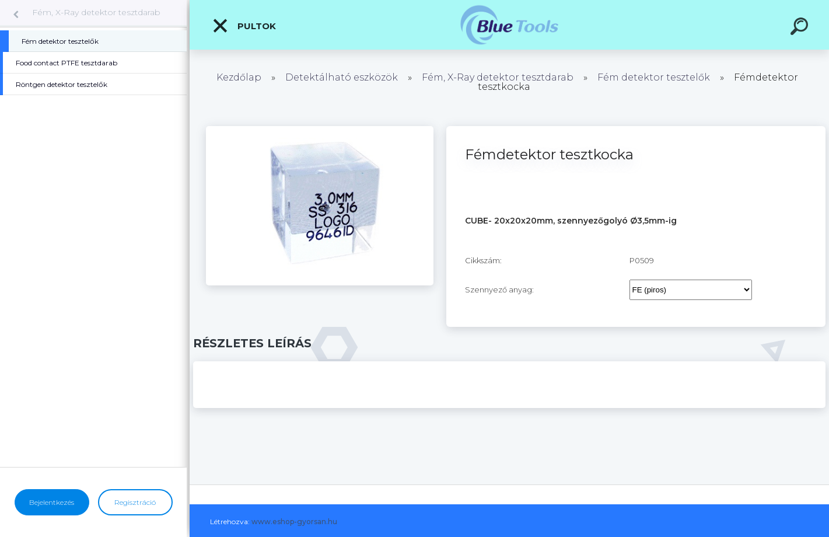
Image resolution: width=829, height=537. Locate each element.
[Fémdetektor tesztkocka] (319, 130)
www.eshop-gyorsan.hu (294, 521)
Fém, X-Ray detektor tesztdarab (96, 12)
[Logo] (509, 24)
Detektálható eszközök (341, 77)
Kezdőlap (238, 77)
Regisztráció (135, 502)
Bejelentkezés (51, 502)
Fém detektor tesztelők (653, 77)
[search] (800, 28)
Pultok (244, 26)
